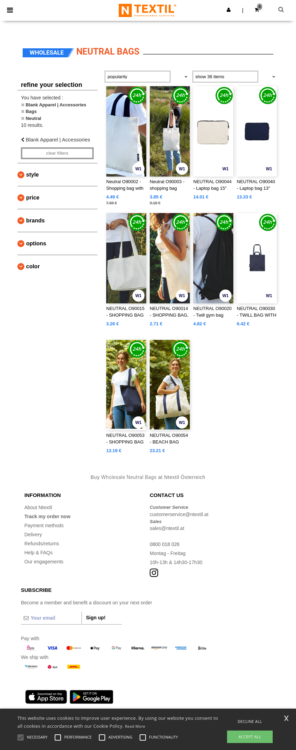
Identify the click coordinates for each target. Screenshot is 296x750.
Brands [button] (35, 220)
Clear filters (57, 153)
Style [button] (32, 175)
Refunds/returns (41, 543)
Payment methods (44, 525)
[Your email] (51, 618)
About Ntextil (38, 507)
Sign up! (96, 617)
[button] (229, 10)
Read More (135, 726)
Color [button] (33, 266)
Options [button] (36, 243)
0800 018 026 (165, 544)
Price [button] (32, 198)
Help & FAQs (38, 552)
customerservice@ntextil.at (179, 514)
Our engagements (43, 561)
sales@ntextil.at (167, 528)
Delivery (33, 534)
